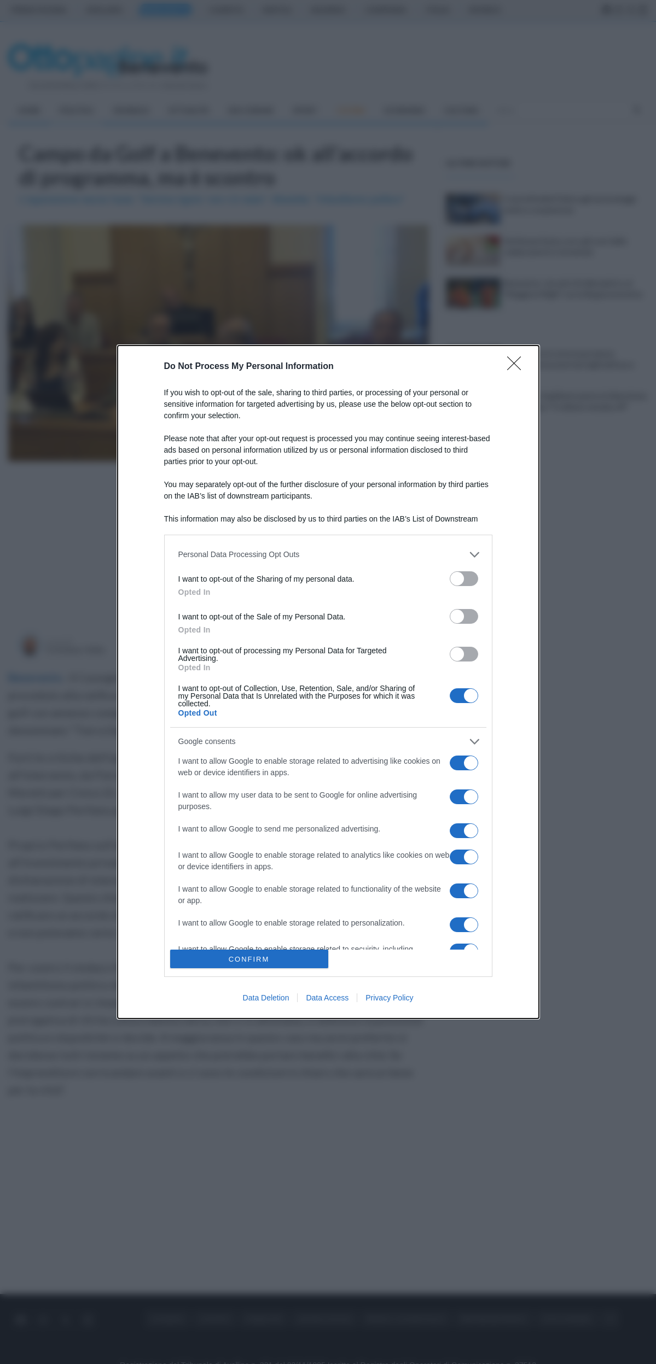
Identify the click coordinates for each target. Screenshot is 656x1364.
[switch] (464, 578)
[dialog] (328, 682)
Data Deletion (266, 997)
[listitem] (328, 554)
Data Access (327, 997)
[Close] (517, 366)
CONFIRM (249, 959)
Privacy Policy (389, 997)
